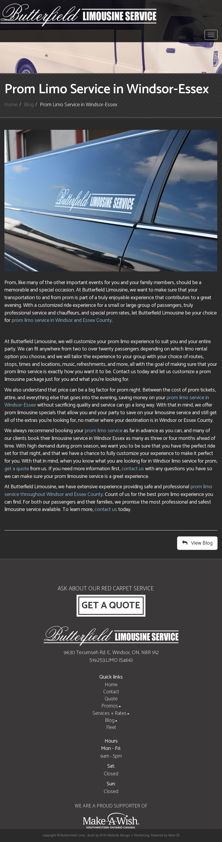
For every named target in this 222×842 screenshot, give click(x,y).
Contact (111, 692)
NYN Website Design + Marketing (124, 835)
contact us (132, 468)
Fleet (111, 727)
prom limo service (103, 430)
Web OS (173, 835)
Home (11, 104)
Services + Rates (111, 713)
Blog (29, 104)
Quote (111, 699)
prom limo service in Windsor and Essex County (62, 320)
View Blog (197, 543)
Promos (111, 706)
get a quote (16, 468)
